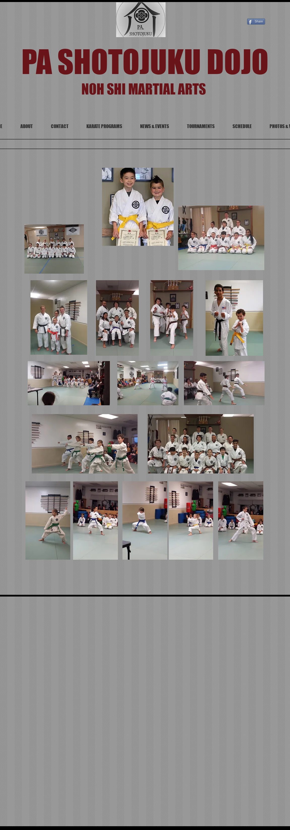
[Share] (256, 21)
